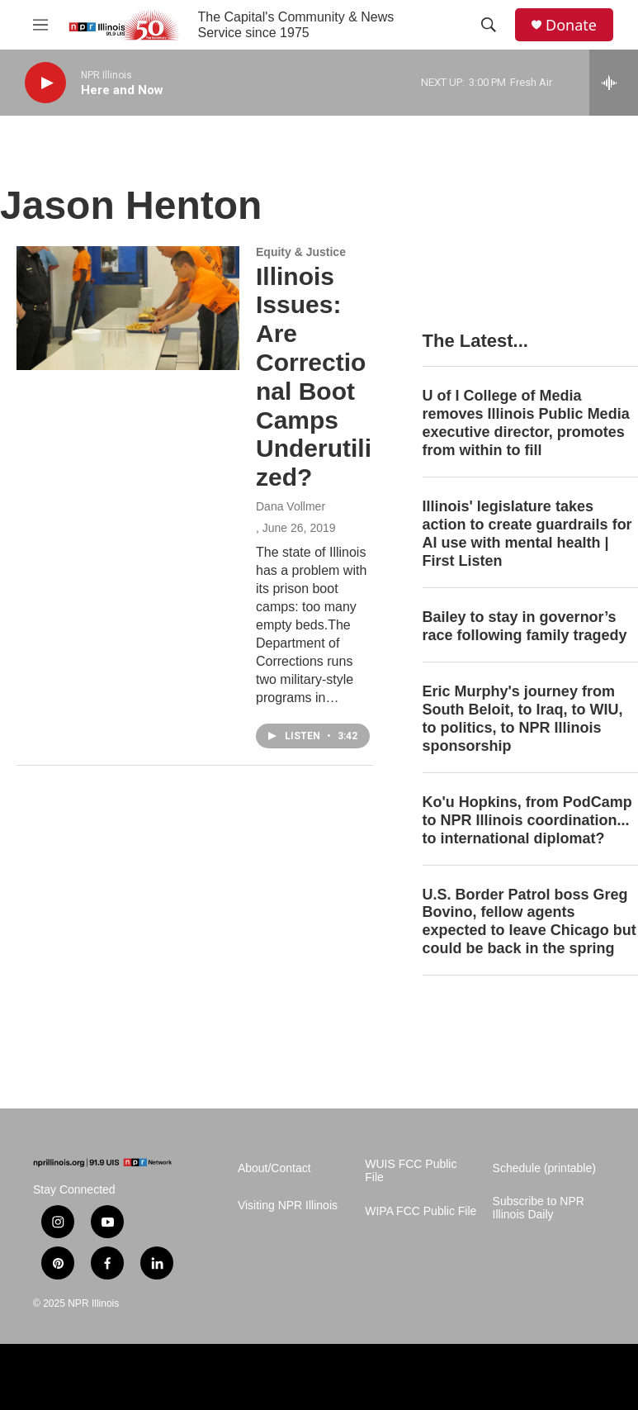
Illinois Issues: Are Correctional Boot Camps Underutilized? (313, 377)
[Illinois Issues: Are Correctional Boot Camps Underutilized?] (128, 308)
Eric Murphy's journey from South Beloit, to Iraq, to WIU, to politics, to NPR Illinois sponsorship (523, 718)
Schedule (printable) (544, 1168)
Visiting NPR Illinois (288, 1205)
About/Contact (274, 1168)
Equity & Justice (301, 252)
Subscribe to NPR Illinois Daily (538, 1208)
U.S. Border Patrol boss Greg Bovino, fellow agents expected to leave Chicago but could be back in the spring (529, 921)
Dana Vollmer (290, 506)
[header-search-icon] (488, 24)
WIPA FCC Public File (420, 1211)
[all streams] (613, 83)
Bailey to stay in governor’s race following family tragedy (525, 626)
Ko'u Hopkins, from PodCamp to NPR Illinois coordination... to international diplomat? (527, 820)
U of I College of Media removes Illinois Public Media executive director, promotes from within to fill (526, 422)
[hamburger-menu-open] (40, 24)
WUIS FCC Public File (410, 1171)
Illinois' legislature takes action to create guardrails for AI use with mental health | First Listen (527, 533)
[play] (45, 83)
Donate (571, 25)
